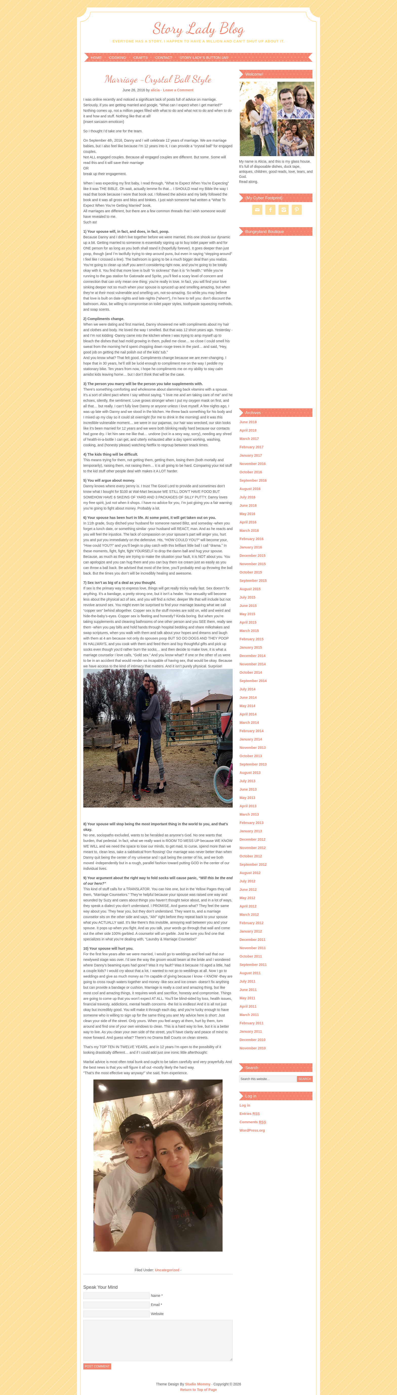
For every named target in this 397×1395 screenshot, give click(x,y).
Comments (253, 1122)
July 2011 (247, 981)
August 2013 (250, 773)
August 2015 (250, 589)
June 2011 (248, 990)
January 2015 (251, 647)
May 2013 (247, 798)
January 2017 (251, 455)
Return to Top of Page (198, 1390)
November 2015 (253, 564)
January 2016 (251, 547)
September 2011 (253, 965)
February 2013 (252, 823)
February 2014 (252, 731)
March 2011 (249, 1015)
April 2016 (248, 522)
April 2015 (248, 622)
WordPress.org (252, 1130)
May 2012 (247, 898)
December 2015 (253, 556)
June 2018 (248, 422)
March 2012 (249, 915)
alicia (155, 90)
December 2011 (253, 940)
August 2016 (250, 489)
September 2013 (253, 764)
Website (157, 1314)
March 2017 (249, 439)
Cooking (117, 58)
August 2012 (250, 873)
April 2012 (248, 906)
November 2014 (253, 664)
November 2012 (253, 848)
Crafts (140, 58)
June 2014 (248, 697)
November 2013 (253, 748)
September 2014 (253, 681)
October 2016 (251, 472)
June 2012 (248, 889)
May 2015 (247, 614)
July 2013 (247, 781)
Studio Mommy (197, 1384)
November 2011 (253, 948)
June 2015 (248, 606)
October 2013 (251, 756)
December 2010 (253, 1040)
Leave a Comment (178, 90)
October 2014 (251, 672)
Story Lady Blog (198, 28)
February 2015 (252, 639)
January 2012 (251, 931)
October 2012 (251, 856)
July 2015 (247, 597)
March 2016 (249, 531)
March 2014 (249, 723)
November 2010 (253, 1048)
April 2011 (248, 1006)
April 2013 (248, 806)
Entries (250, 1114)
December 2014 (253, 656)
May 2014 (247, 706)
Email (155, 1305)
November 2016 (253, 464)
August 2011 (250, 973)
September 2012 (253, 864)
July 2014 (247, 689)
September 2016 (253, 480)
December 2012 (253, 839)
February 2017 (252, 447)
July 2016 (247, 497)
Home (96, 58)
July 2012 (247, 881)
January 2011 (251, 1031)
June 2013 (248, 789)
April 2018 (248, 430)
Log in (245, 1105)
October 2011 (251, 956)
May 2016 (247, 514)
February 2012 (252, 923)
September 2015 (253, 581)
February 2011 (252, 1023)
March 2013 (249, 814)
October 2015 (251, 572)
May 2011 (247, 998)
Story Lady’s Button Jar (204, 58)
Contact (163, 58)
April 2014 (248, 714)
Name (155, 1296)
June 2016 (248, 505)
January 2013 (251, 831)
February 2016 (252, 539)
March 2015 (249, 631)
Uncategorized (167, 1270)
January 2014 (251, 739)
